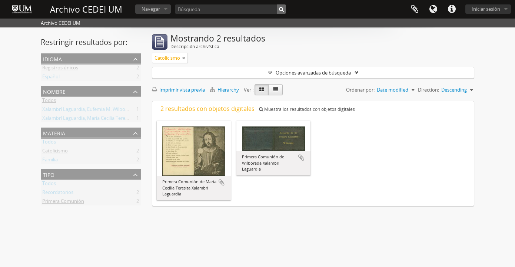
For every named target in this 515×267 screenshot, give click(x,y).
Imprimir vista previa (178, 89)
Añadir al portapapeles (221, 182)
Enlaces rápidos (451, 9)
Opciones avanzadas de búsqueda (313, 72)
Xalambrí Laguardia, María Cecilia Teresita (87, 119)
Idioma (433, 9)
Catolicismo (55, 152)
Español (51, 78)
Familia (50, 161)
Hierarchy (225, 89)
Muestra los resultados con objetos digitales (307, 109)
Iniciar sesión (486, 9)
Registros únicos (60, 69)
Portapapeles (414, 9)
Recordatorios (57, 193)
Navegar (151, 9)
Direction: (428, 89)
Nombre (54, 91)
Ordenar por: (360, 89)
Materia (54, 133)
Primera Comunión (63, 202)
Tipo (48, 174)
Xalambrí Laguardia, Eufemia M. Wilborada (88, 110)
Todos (49, 101)
